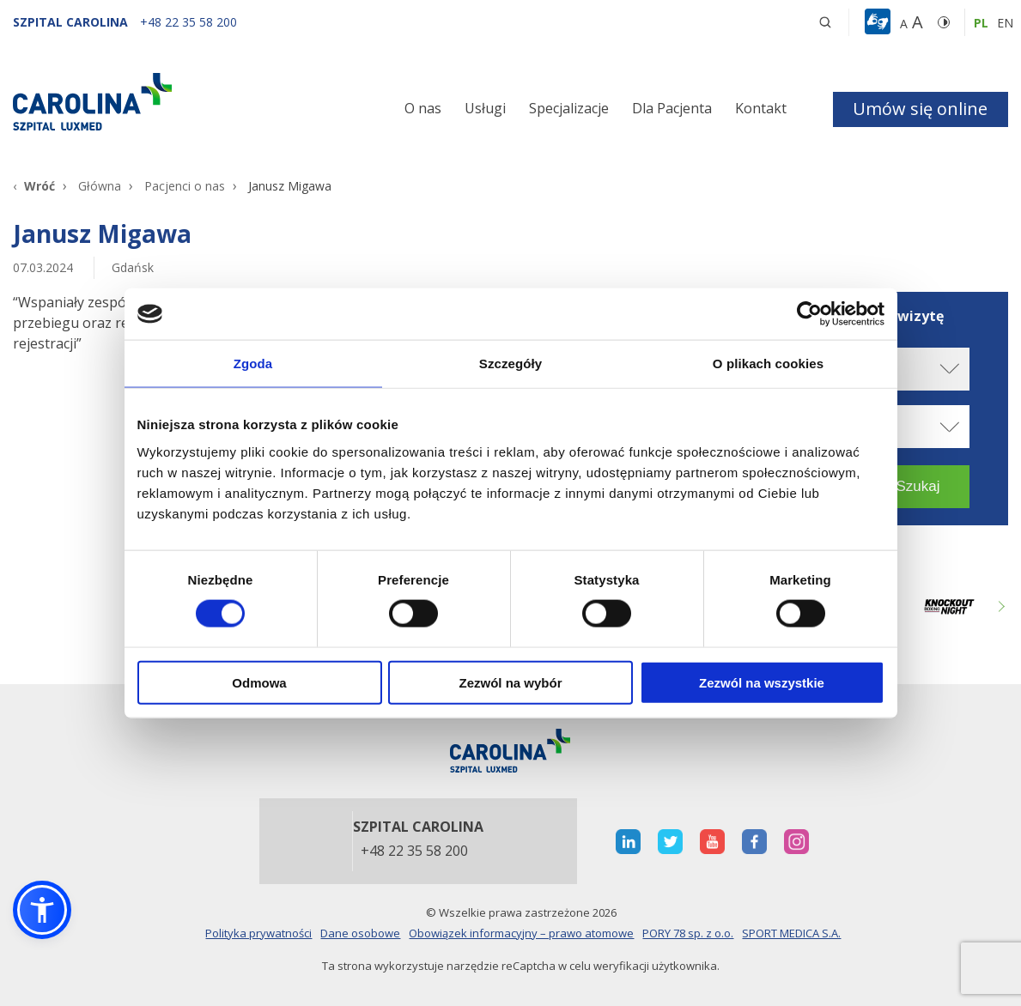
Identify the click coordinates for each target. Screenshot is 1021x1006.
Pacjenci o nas (184, 186)
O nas (422, 108)
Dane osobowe (360, 933)
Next (999, 606)
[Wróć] (34, 186)
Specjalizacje (569, 108)
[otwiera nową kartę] (628, 841)
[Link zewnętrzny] (949, 607)
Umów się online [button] (920, 108)
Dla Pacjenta (672, 108)
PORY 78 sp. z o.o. (687, 933)
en (1005, 22)
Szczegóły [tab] (510, 363)
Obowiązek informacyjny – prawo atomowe (521, 933)
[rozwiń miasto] (948, 368)
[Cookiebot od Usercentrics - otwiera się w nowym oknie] (809, 314)
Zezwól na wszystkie (761, 682)
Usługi (485, 108)
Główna (99, 186)
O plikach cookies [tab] (768, 363)
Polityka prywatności (258, 933)
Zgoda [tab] (253, 363)
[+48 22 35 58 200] (188, 22)
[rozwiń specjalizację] (948, 426)
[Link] (170, 101)
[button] (880, 22)
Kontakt (761, 108)
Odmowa (259, 682)
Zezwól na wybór (510, 682)
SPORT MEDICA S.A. (791, 933)
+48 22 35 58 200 (414, 851)
